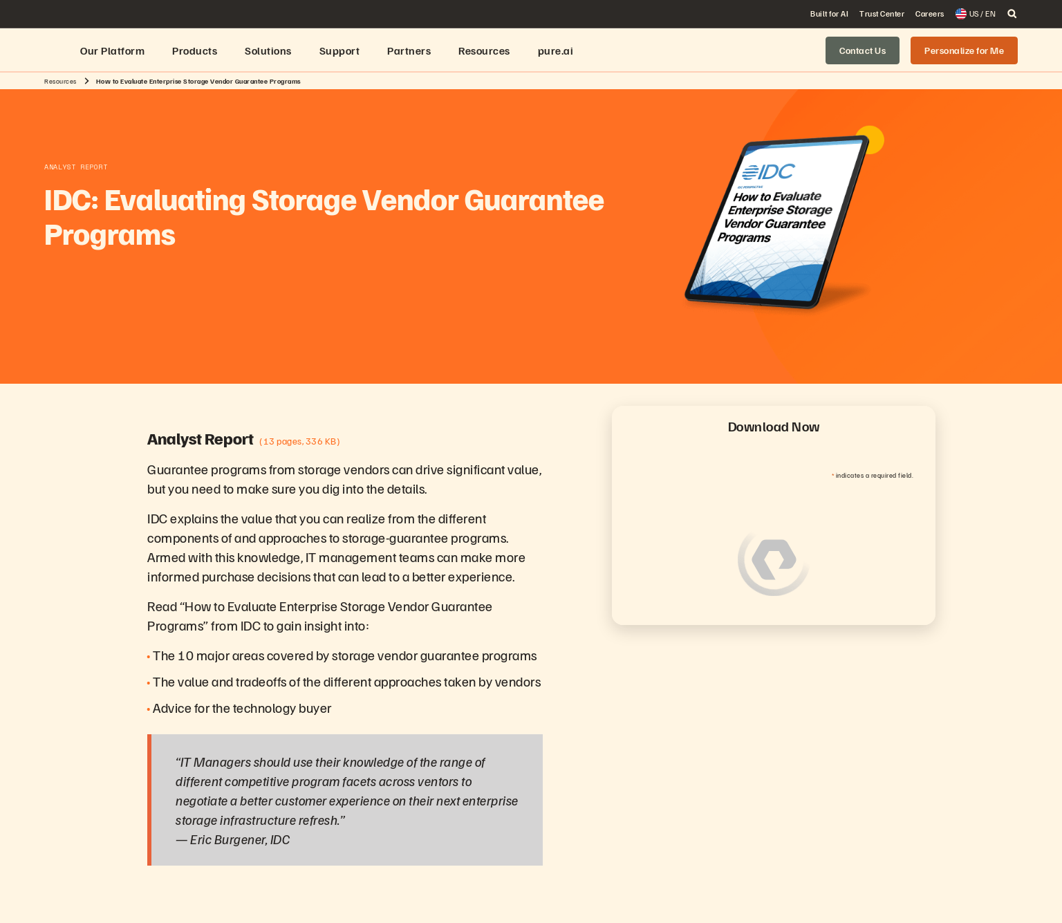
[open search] (1012, 13)
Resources (60, 81)
